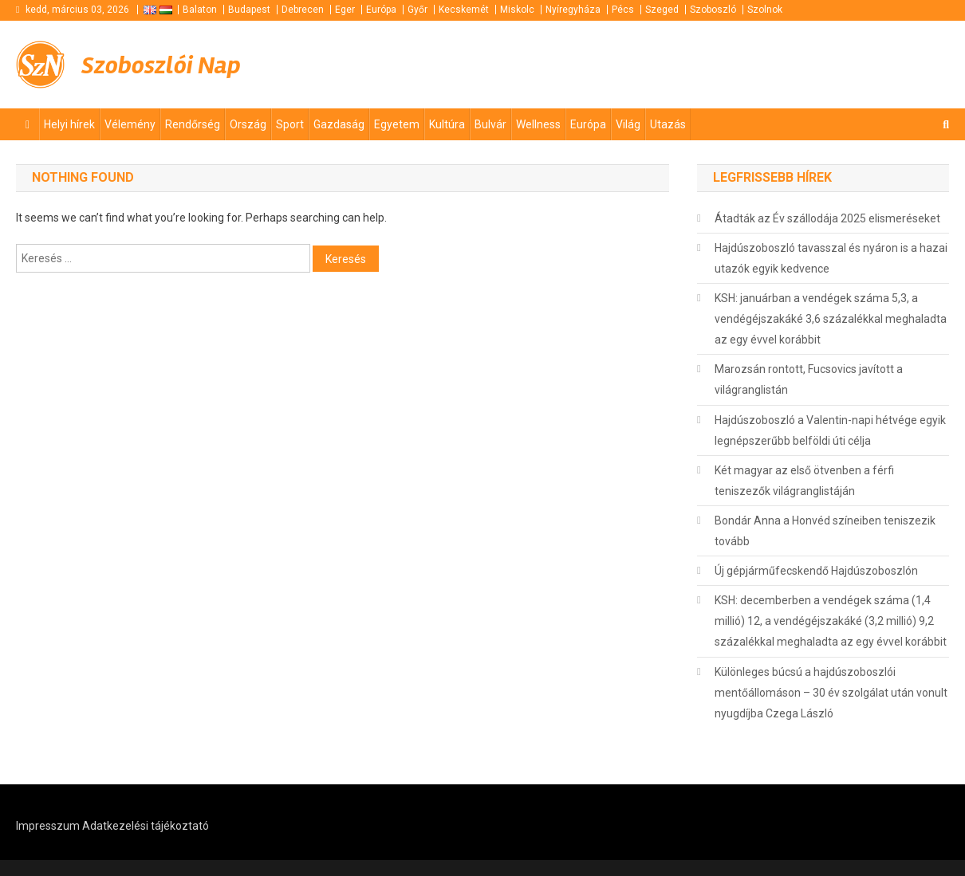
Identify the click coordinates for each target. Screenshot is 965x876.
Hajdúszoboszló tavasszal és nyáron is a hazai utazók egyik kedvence (831, 258)
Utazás (668, 124)
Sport (290, 124)
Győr (417, 9)
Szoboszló (713, 9)
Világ (628, 124)
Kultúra (447, 124)
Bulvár (490, 124)
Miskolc (517, 9)
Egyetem (396, 124)
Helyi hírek (69, 124)
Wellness (538, 124)
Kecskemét (464, 9)
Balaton (200, 9)
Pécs (623, 9)
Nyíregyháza (573, 9)
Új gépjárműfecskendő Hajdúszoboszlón (816, 570)
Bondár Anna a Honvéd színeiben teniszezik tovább (825, 531)
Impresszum (48, 825)
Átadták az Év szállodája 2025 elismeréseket (827, 218)
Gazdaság (338, 124)
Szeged (662, 9)
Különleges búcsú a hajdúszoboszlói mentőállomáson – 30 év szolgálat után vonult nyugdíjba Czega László (831, 693)
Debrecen (303, 9)
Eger (345, 9)
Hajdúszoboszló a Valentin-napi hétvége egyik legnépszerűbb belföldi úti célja (830, 430)
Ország (248, 124)
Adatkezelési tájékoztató (145, 825)
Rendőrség (192, 124)
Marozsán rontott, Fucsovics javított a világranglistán (809, 379)
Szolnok (764, 9)
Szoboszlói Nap (172, 64)
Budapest (249, 9)
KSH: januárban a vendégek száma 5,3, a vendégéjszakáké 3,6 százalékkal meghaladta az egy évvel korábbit (831, 319)
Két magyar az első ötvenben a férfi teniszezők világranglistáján (804, 480)
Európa (381, 9)
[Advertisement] (757, 63)
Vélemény (130, 124)
